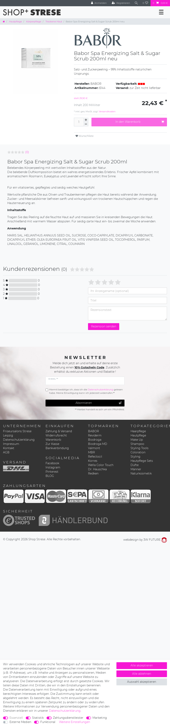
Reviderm (95, 435)
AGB (6, 452)
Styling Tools (139, 448)
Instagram (53, 467)
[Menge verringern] (86, 124)
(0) (27, 152)
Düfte (135, 465)
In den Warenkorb (139, 122)
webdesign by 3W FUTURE (145, 539)
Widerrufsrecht (56, 435)
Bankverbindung (57, 448)
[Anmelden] (99, 3)
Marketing (99, 718)
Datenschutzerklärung (19, 439)
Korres (92, 461)
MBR (91, 452)
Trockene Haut (53, 21)
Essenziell (16, 718)
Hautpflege (15, 21)
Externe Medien (20, 722)
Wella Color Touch (100, 465)
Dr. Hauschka (97, 469)
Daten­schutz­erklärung (65, 711)
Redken (93, 473)
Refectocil (95, 456)
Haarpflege (138, 431)
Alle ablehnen (141, 673)
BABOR (93, 431)
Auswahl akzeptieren (141, 682)
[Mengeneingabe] (79, 122)
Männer (136, 469)
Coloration (138, 452)
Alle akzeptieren (142, 665)
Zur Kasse (52, 444)
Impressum (11, 444)
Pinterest (52, 471)
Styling (135, 456)
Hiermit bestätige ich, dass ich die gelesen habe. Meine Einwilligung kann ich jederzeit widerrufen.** (86, 391)
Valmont (94, 448)
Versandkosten (107, 111)
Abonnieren (99, 403)
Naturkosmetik (141, 473)
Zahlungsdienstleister (68, 718)
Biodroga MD (97, 444)
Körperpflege (33, 21)
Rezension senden (103, 326)
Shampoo (137, 444)
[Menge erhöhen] (86, 120)
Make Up (137, 439)
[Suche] (136, 3)
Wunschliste (84, 135)
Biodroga (94, 439)
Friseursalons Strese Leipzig (17, 433)
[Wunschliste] (145, 3)
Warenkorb (53, 439)
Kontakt (8, 448)
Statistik (38, 718)
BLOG (50, 476)
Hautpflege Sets (142, 461)
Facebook (52, 463)
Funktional (47, 722)
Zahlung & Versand (59, 431)
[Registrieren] (121, 3)
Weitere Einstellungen (74, 722)
